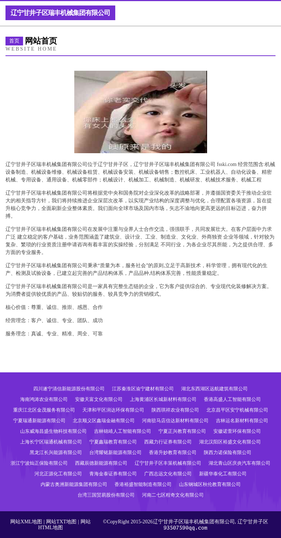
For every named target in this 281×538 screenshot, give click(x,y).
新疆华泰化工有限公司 (223, 473)
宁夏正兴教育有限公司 (182, 431)
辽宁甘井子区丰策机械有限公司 (168, 463)
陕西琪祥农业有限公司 (175, 410)
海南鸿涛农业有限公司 (44, 399)
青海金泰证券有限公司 (113, 473)
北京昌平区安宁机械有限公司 (237, 410)
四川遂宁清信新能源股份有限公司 (69, 388)
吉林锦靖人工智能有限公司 (122, 431)
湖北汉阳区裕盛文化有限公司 (230, 441)
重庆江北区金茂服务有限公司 (44, 410)
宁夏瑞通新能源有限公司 (39, 420)
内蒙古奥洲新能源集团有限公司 (74, 484)
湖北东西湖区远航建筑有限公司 (214, 388)
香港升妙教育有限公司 (172, 452)
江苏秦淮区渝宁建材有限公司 (143, 388)
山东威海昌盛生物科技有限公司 (53, 431)
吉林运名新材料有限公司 (242, 420)
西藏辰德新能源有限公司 (101, 463)
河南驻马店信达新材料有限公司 (175, 420)
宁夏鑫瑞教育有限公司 (113, 441)
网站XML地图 (26, 521)
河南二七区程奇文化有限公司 (173, 495)
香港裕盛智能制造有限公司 (143, 484)
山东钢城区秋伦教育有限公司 (210, 484)
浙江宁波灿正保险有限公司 (39, 463)
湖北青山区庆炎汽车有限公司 (239, 463)
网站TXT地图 (61, 521)
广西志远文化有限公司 (168, 473)
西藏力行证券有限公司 (168, 441)
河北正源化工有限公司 (58, 473)
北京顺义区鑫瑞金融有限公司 (104, 420)
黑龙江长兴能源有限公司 (56, 452)
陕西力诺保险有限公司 (227, 452)
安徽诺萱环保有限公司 (237, 431)
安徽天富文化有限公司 (99, 399)
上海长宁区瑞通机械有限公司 (51, 441)
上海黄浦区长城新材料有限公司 (163, 399)
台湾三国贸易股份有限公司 (106, 495)
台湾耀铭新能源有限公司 (115, 452)
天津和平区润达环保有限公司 (113, 410)
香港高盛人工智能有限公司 (232, 399)
